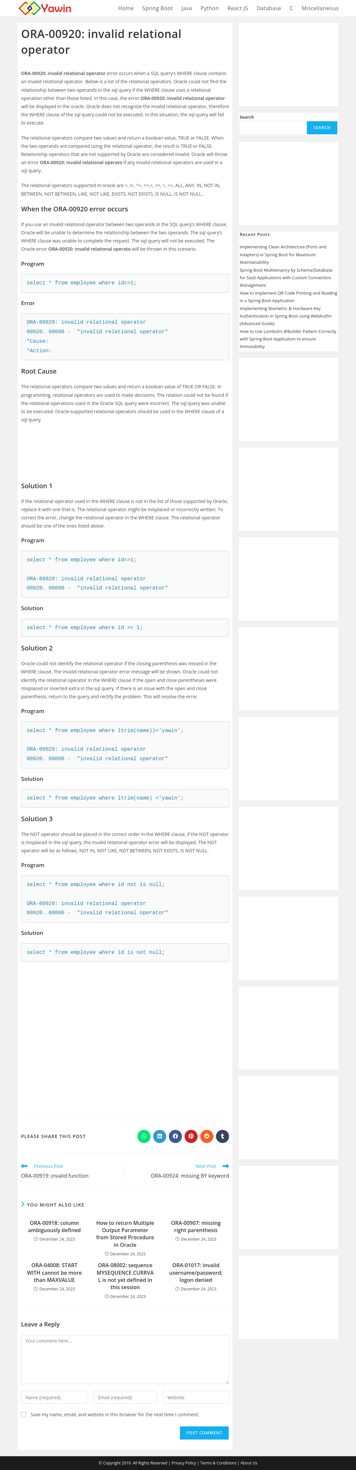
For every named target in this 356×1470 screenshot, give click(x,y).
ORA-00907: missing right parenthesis (196, 1226)
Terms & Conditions (218, 1463)
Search (247, 117)
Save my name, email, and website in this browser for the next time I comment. (115, 1414)
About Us (248, 1463)
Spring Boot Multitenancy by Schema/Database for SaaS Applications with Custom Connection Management (286, 277)
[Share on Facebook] (175, 1136)
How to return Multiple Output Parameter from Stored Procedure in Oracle (125, 1233)
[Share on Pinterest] (191, 1136)
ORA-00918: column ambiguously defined (54, 1226)
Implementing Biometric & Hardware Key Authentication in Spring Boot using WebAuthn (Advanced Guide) (285, 316)
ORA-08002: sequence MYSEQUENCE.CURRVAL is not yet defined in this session (125, 1276)
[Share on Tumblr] (222, 1136)
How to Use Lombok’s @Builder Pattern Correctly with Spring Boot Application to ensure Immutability (288, 339)
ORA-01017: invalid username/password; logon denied (195, 1273)
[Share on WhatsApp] (144, 1136)
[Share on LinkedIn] (159, 1136)
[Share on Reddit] (206, 1136)
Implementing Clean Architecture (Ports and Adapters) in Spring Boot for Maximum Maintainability (283, 254)
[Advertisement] (125, 447)
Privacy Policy (183, 1463)
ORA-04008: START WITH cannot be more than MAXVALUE (54, 1273)
